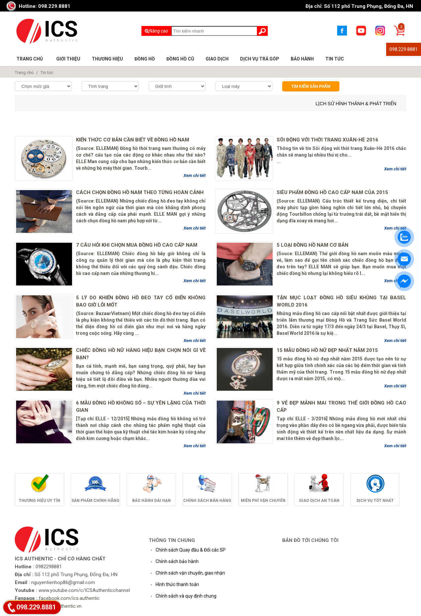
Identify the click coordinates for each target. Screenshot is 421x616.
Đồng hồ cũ (180, 59)
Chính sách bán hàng (207, 500)
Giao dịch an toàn (319, 500)
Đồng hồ (145, 59)
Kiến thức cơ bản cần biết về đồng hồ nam (132, 140)
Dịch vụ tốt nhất (375, 500)
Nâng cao (156, 31)
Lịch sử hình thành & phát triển (355, 103)
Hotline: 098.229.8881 (44, 6)
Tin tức (334, 59)
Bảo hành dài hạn (151, 500)
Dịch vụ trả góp (259, 59)
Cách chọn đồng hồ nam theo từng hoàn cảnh (140, 192)
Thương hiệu (107, 59)
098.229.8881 (403, 49)
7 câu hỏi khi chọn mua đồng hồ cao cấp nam (136, 245)
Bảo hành (302, 59)
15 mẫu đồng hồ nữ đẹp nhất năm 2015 (327, 350)
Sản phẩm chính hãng (95, 500)
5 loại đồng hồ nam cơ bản (312, 245)
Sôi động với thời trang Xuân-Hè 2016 (327, 140)
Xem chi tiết (195, 175)
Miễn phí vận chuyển (263, 500)
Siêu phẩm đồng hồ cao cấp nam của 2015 (332, 192)
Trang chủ (29, 59)
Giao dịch (217, 59)
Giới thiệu (68, 59)
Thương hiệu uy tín (39, 500)
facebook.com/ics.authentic (69, 598)
